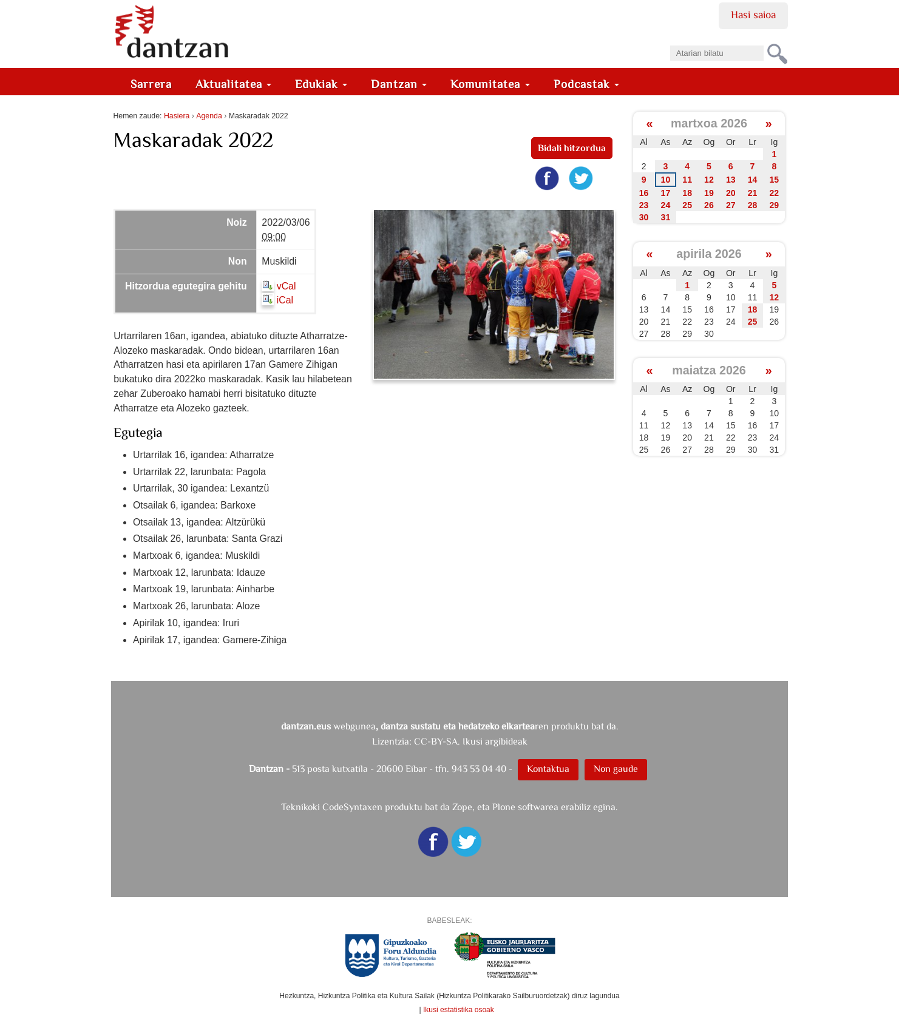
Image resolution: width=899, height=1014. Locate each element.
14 (753, 179)
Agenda (209, 116)
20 (731, 193)
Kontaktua (548, 768)
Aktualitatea (233, 84)
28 (753, 205)
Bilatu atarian (669, 41)
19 (709, 193)
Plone (503, 807)
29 (774, 205)
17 (666, 193)
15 (774, 179)
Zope (462, 807)
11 (687, 179)
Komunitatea (490, 84)
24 (666, 205)
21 (753, 193)
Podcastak (586, 84)
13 (731, 179)
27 (731, 205)
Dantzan (399, 84)
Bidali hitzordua (572, 148)
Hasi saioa (753, 14)
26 (709, 205)
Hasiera (176, 116)
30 (644, 217)
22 (774, 193)
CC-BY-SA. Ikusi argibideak (471, 741)
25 (687, 205)
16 (644, 193)
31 (666, 217)
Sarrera (151, 84)
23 (644, 205)
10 (666, 179)
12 (709, 179)
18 (687, 193)
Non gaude (616, 768)
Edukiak (321, 84)
